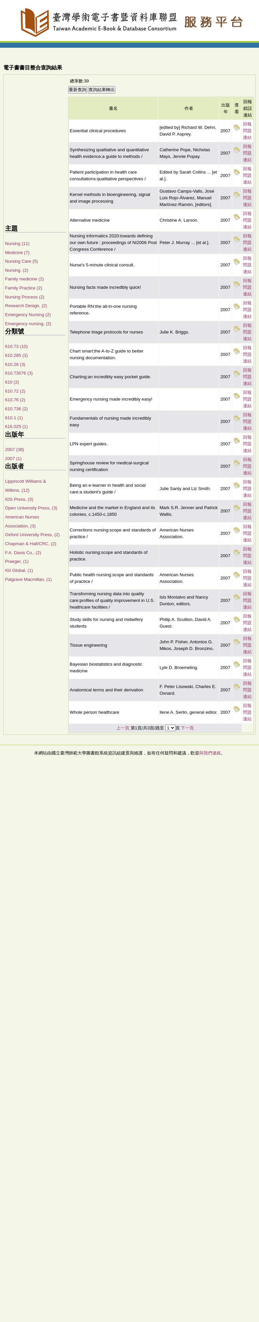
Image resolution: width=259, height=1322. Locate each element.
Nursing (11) (17, 243)
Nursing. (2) (16, 270)
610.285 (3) (16, 355)
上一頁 (122, 727)
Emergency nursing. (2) (28, 323)
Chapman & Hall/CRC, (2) (30, 543)
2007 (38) (14, 449)
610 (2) (12, 382)
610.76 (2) (15, 399)
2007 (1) (13, 458)
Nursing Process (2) (24, 296)
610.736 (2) (16, 408)
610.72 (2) (15, 391)
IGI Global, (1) (19, 570)
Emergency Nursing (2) (28, 314)
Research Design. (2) (26, 305)
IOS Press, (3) (19, 499)
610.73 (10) (16, 346)
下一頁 (187, 727)
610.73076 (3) (19, 373)
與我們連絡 (210, 752)
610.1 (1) (14, 417)
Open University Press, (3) (31, 507)
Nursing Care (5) (21, 261)
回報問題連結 (247, 131)
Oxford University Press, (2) (32, 534)
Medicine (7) (17, 252)
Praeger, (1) (16, 561)
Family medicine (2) (24, 278)
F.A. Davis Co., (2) (23, 552)
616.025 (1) (16, 426)
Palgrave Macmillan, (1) (28, 579)
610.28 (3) (15, 364)
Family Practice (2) (23, 287)
